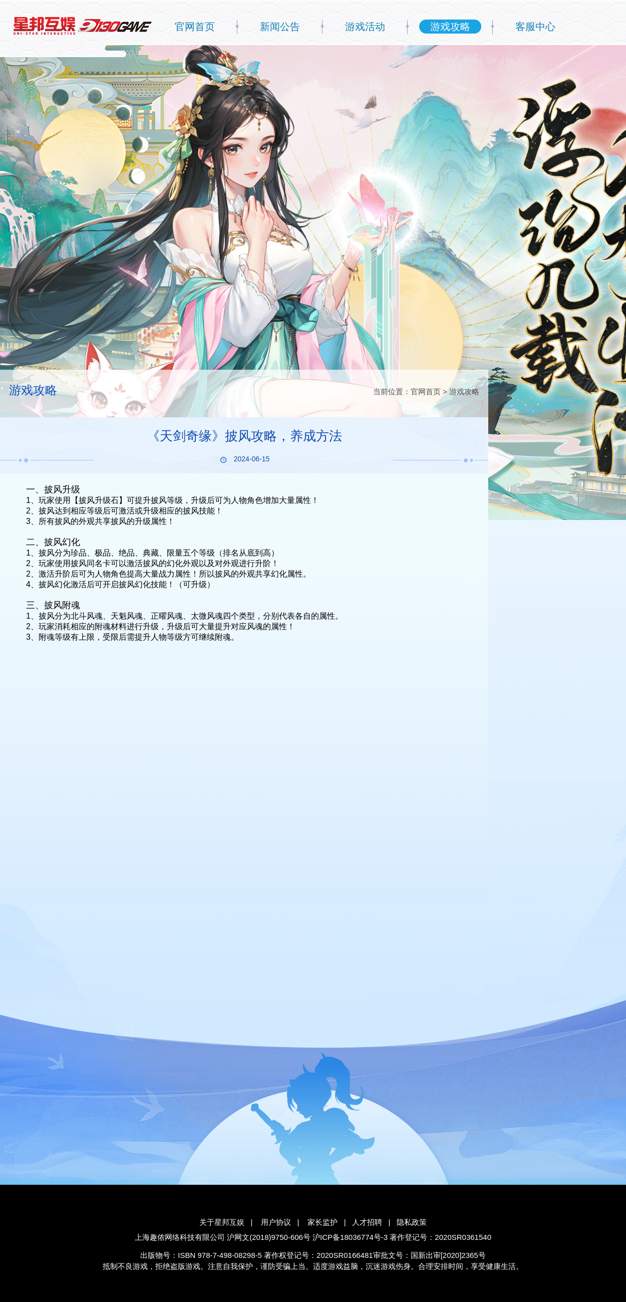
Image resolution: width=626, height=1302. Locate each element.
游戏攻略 (450, 26)
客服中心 (535, 26)
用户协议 (276, 1222)
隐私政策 (412, 1222)
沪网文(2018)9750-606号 (268, 1237)
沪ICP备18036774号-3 (350, 1237)
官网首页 (195, 26)
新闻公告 (280, 26)
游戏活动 (365, 26)
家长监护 (322, 1222)
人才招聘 (367, 1222)
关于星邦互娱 (221, 1222)
